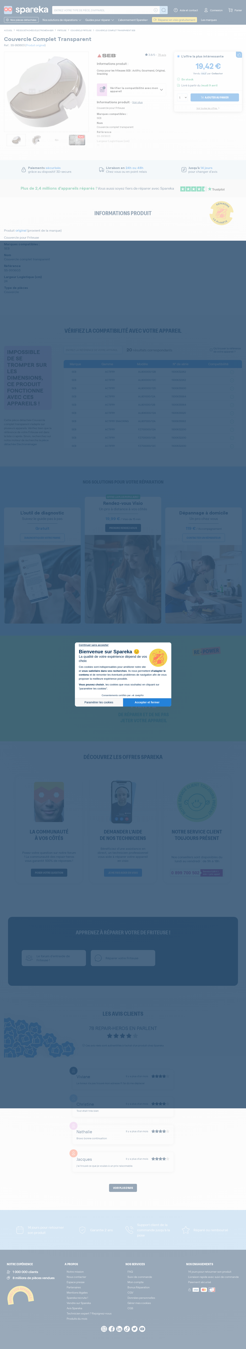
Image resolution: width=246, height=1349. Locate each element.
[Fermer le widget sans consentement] (94, 645)
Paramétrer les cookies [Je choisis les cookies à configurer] (99, 702)
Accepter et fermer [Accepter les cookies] (147, 702)
